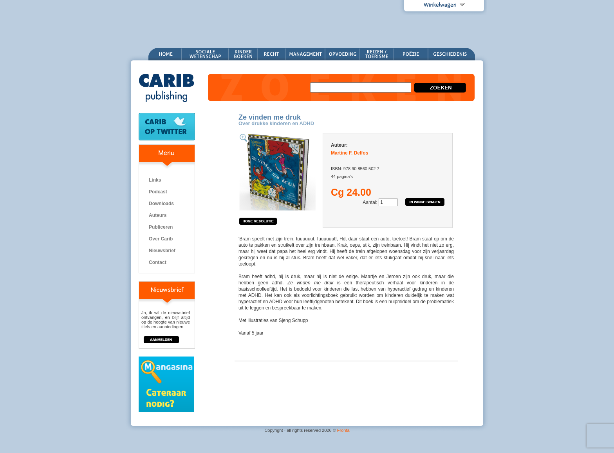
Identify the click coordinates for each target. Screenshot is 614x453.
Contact (157, 262)
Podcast (158, 192)
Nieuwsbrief (162, 250)
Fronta (343, 430)
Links (155, 180)
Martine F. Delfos (349, 153)
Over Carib (161, 239)
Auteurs (157, 215)
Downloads (161, 203)
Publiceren (161, 227)
